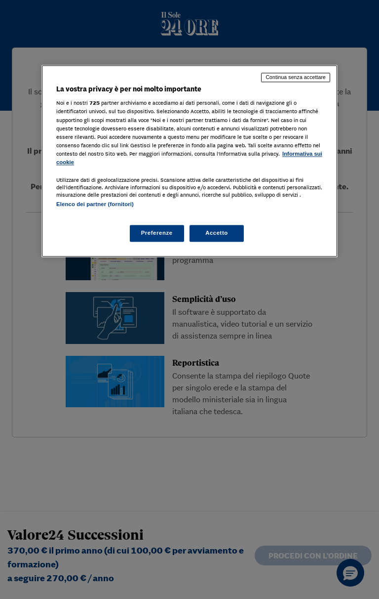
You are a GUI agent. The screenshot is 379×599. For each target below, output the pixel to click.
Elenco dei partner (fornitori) (95, 204)
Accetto (216, 233)
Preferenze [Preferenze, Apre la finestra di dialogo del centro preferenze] (157, 233)
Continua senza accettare (295, 77)
